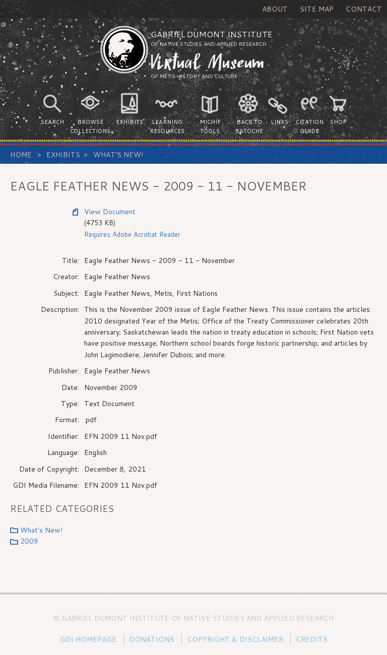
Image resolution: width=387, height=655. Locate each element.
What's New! (118, 155)
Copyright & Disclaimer (235, 639)
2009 (29, 541)
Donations (151, 639)
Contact (364, 9)
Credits (312, 639)
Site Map (317, 9)
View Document (110, 212)
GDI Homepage (88, 639)
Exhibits (63, 155)
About (275, 9)
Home (21, 155)
